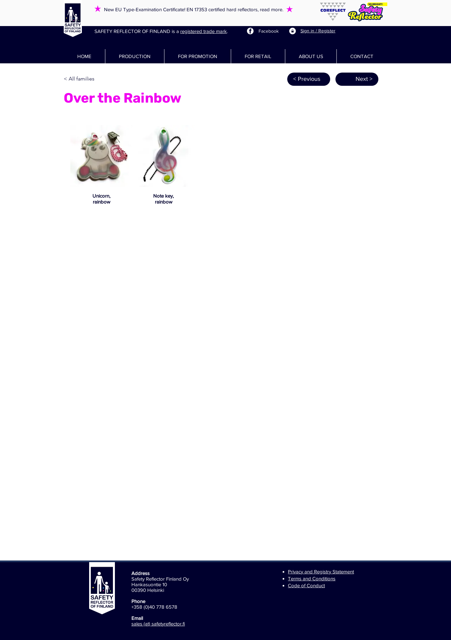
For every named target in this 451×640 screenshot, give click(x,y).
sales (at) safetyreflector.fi (158, 623)
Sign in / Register (317, 30)
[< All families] (85, 79)
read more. (271, 9)
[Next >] (356, 79)
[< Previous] (308, 79)
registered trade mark (203, 31)
